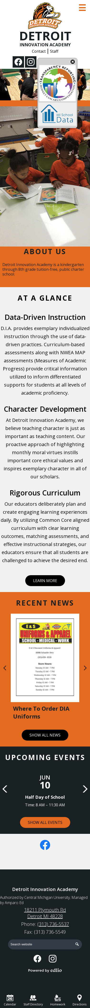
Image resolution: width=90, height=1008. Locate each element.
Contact (39, 51)
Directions (79, 1000)
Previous (4, 668)
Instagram (30, 63)
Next (85, 668)
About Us (45, 251)
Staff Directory (33, 1000)
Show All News (45, 735)
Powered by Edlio (45, 970)
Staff (54, 51)
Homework (57, 1000)
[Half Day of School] (45, 787)
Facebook (18, 63)
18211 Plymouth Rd (45, 913)
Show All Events (45, 822)
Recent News (45, 603)
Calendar (10, 1000)
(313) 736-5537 (53, 924)
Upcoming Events (45, 757)
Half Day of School (45, 797)
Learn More (45, 580)
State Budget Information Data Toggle (72, 62)
